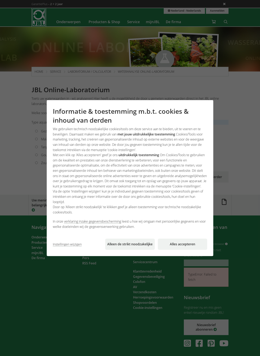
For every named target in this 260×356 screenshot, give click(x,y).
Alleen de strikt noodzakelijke (130, 244)
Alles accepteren (182, 244)
